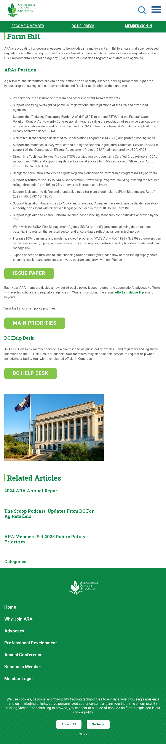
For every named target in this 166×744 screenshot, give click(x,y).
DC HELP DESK (30, 373)
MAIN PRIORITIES (34, 323)
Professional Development (30, 643)
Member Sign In (138, 26)
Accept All (69, 724)
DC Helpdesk (83, 26)
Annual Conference (23, 655)
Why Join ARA (18, 619)
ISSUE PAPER (29, 273)
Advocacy (14, 631)
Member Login (18, 678)
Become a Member (27, 26)
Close (83, 734)
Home (10, 607)
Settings (98, 724)
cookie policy (83, 712)
